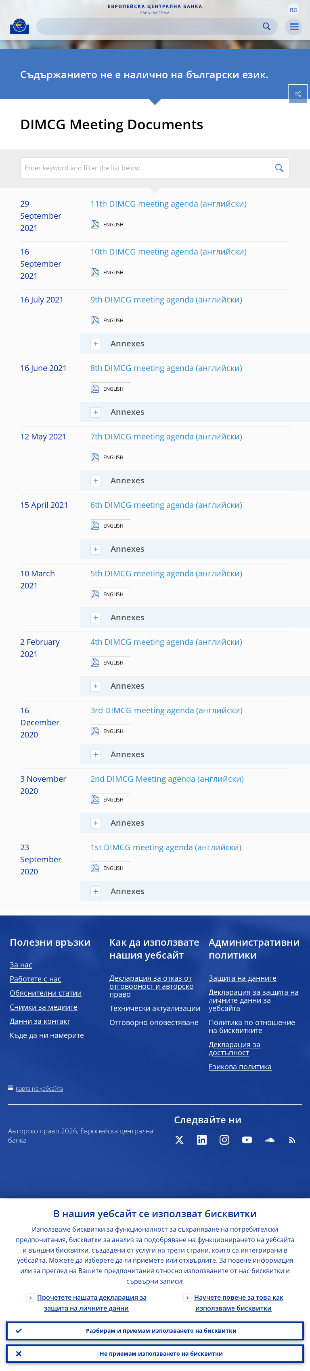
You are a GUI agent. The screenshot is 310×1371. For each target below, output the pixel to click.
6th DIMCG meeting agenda (142, 504)
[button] (293, 9)
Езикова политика (240, 1066)
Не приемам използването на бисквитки (161, 1353)
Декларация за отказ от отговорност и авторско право (151, 986)
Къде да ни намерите (47, 1035)
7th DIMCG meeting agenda (142, 436)
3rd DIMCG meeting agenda (142, 710)
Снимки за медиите (44, 1007)
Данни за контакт (40, 1021)
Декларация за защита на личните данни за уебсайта (254, 1000)
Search (266, 26)
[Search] (150, 26)
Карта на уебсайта (39, 1088)
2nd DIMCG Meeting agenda (142, 778)
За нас (21, 964)
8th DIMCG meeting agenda (142, 367)
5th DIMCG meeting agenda (142, 573)
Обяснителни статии (46, 993)
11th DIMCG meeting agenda (144, 203)
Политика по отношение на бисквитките (252, 1026)
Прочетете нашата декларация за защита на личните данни (92, 1301)
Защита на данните (242, 978)
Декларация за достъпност (234, 1048)
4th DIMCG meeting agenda (142, 641)
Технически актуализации (154, 1008)
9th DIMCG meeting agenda (142, 299)
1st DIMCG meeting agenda (141, 847)
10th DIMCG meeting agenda (144, 251)
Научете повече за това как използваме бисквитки (238, 1301)
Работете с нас (35, 979)
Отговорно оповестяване (154, 1022)
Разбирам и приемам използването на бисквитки (161, 1330)
